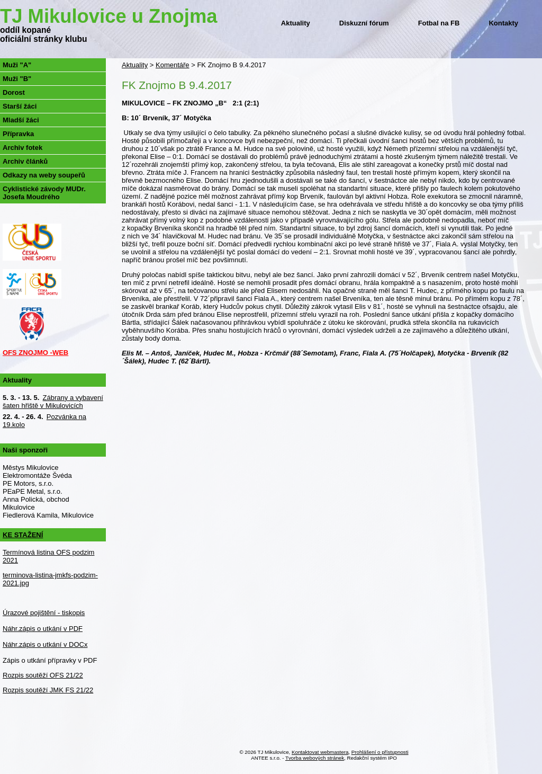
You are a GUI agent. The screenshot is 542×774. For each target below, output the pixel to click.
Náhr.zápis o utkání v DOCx (45, 644)
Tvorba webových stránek (314, 758)
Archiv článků (25, 161)
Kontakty (503, 23)
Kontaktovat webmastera (320, 752)
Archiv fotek (22, 148)
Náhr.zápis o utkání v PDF (43, 629)
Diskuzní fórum (364, 23)
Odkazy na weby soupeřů (44, 175)
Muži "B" (17, 79)
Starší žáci (20, 106)
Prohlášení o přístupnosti (380, 752)
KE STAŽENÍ (23, 535)
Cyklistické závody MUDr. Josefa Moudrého (44, 193)
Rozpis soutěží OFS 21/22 (43, 675)
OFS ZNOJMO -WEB (35, 353)
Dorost (14, 92)
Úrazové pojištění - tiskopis (44, 613)
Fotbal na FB (439, 23)
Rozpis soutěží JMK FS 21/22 (48, 690)
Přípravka (18, 134)
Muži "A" (17, 65)
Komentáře (172, 65)
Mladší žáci (21, 120)
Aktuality (295, 23)
